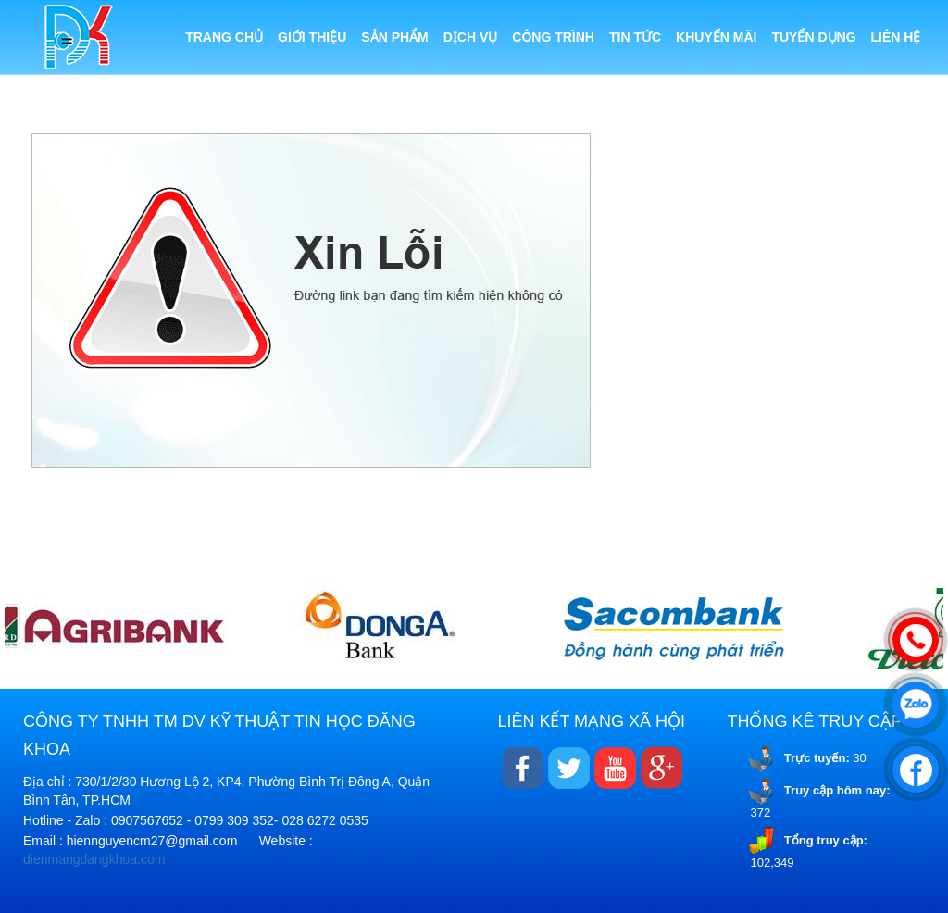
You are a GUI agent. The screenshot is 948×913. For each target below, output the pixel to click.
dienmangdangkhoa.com (94, 859)
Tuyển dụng (813, 37)
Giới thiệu (312, 37)
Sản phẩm (394, 37)
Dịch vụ (470, 37)
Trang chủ (224, 37)
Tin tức (635, 37)
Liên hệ (896, 37)
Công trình (553, 37)
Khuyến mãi (716, 37)
